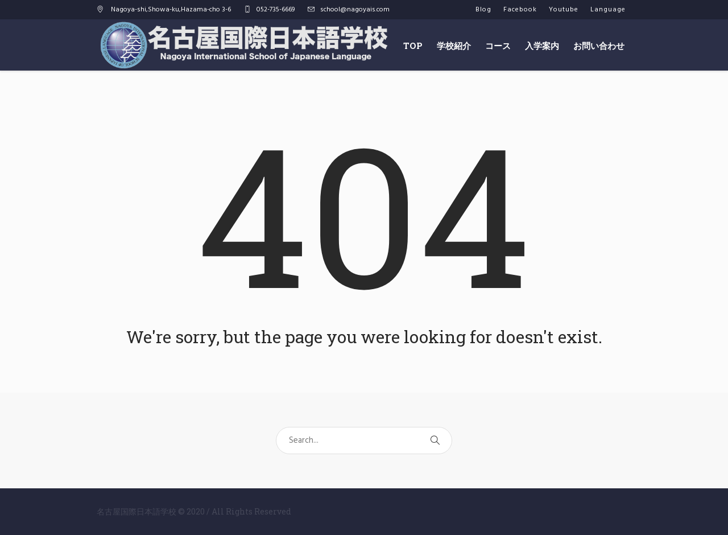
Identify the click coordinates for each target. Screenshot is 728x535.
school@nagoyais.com (355, 9)
